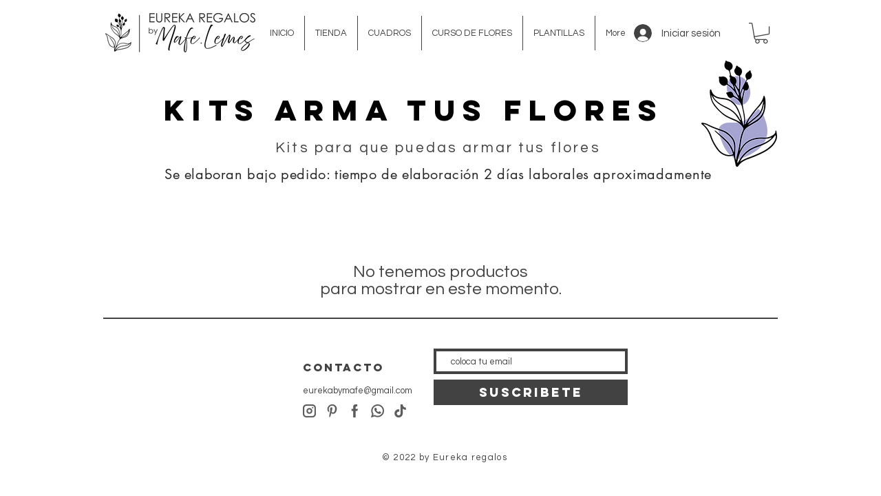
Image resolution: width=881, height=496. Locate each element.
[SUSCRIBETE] (531, 392)
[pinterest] (332, 410)
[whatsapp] (377, 410)
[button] (761, 33)
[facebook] (354, 410)
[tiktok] (400, 410)
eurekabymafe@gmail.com (357, 390)
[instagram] (309, 410)
